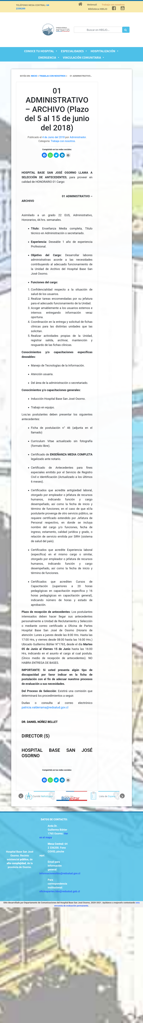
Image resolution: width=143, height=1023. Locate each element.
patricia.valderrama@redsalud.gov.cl (45, 707)
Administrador (78, 137)
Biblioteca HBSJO (97, 8)
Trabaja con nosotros (113, 4)
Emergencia (49, 57)
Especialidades (74, 51)
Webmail (92, 4)
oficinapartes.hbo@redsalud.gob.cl (59, 891)
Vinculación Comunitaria (84, 57)
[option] (39, 796)
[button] (20, 796)
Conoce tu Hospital (41, 51)
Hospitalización (105, 51)
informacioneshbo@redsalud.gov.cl (59, 873)
